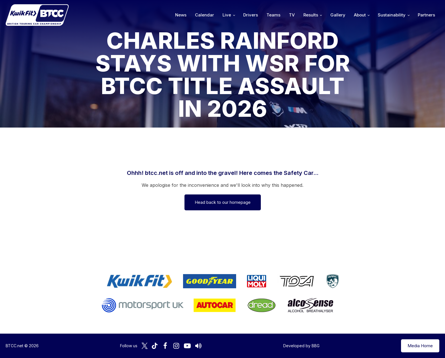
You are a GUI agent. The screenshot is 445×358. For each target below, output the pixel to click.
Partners (426, 15)
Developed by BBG (301, 345)
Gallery (337, 15)
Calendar (204, 15)
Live (226, 15)
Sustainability (392, 15)
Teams (273, 15)
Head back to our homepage (223, 202)
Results (310, 15)
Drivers (250, 15)
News (180, 15)
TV (292, 15)
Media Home (420, 345)
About (360, 15)
